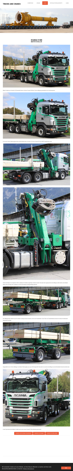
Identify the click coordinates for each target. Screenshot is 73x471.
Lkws (45, 3)
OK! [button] (66, 468)
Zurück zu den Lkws (52, 433)
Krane (38, 3)
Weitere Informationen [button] (28, 468)
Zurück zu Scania (39, 433)
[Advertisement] (36, 446)
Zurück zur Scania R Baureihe (23, 433)
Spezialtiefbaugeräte (56, 3)
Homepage (30, 3)
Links (67, 3)
